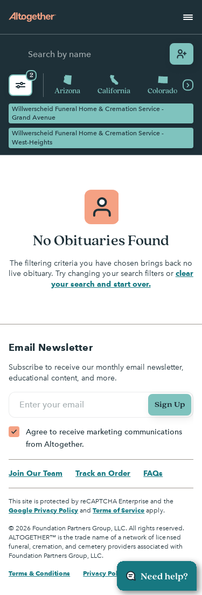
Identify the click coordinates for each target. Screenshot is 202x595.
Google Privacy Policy (43, 510)
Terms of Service (118, 510)
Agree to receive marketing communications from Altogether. (104, 437)
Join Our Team (35, 473)
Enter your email (53, 405)
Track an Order (102, 473)
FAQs (153, 473)
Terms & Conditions (39, 573)
